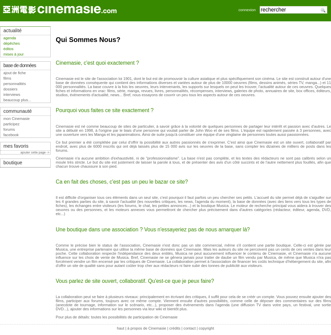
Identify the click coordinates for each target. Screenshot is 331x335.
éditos (8, 49)
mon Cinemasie (16, 119)
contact (189, 328)
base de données (19, 65)
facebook (11, 135)
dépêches (11, 43)
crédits (174, 328)
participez (11, 124)
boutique (12, 162)
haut (120, 328)
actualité (12, 30)
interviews (11, 94)
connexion (247, 10)
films (7, 78)
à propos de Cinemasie (146, 328)
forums (9, 129)
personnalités (14, 84)
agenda (9, 38)
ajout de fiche (14, 73)
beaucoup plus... (17, 100)
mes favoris (15, 146)
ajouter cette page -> (35, 152)
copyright (206, 328)
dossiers (10, 89)
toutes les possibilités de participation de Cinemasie (134, 317)
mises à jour (13, 54)
